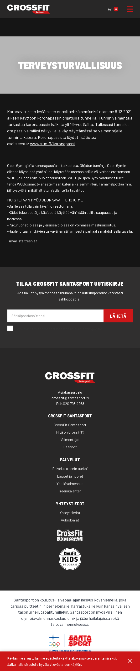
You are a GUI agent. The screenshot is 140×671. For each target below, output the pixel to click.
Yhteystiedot (70, 503)
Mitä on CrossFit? (70, 432)
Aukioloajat (70, 520)
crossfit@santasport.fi (70, 398)
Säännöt (70, 447)
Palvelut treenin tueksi (70, 468)
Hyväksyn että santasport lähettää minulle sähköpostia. (55, 328)
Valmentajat (70, 439)
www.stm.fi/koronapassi (52, 143)
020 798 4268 (73, 403)
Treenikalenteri (70, 491)
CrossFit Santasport (70, 415)
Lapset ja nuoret (70, 476)
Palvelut (70, 459)
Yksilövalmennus (70, 483)
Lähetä (118, 316)
